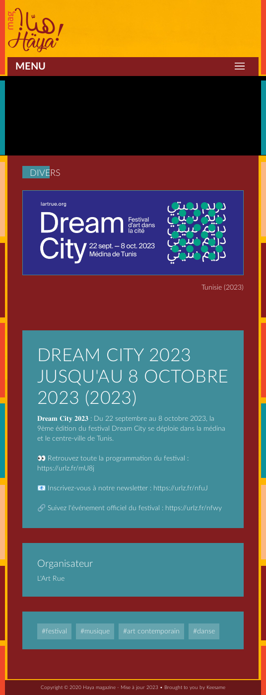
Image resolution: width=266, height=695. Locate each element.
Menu (30, 67)
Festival (56, 631)
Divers (45, 173)
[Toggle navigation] (240, 67)
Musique (97, 631)
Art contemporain (153, 631)
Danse (206, 631)
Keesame (215, 687)
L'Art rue (51, 578)
